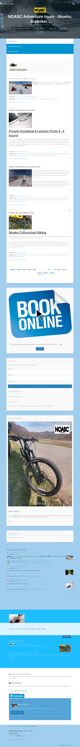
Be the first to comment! (14, 102)
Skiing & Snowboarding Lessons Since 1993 (24, 167)
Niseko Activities (29, 255)
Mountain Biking (20, 255)
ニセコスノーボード (56, 99)
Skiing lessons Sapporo (61, 199)
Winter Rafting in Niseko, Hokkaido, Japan (18, 579)
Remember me (11, 381)
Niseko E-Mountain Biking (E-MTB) (21, 213)
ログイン (59, 2)
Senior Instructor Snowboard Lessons (48, 155)
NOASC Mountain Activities (53, 255)
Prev (19, 268)
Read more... (24, 102)
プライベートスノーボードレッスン (22, 79)
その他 (52, 28)
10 (39, 271)
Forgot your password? (15, 391)
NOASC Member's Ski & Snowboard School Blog (26, 96)
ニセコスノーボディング (45, 99)
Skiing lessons (30, 199)
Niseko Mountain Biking (20, 252)
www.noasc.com (12, 739)
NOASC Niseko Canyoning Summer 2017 (18, 566)
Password (10, 375)
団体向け (64, 28)
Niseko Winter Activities (44, 153)
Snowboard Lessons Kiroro (20, 155)
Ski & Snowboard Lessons (15, 46)
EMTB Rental (21, 256)
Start (13, 268)
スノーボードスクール (33, 99)
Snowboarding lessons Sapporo (16, 201)
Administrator (17, 554)
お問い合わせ (71, 2)
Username (10, 369)
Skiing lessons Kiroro (38, 199)
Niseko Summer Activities (40, 255)
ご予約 (40, 32)
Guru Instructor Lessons (32, 155)
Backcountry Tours (13, 51)
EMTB (61, 255)
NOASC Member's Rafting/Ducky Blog (36, 589)
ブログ (65, 2)
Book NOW (39, 348)
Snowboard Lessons (22, 153)
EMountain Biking (60, 655)
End (52, 271)
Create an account (13, 401)
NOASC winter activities (33, 153)
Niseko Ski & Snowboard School (22, 195)
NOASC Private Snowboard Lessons (22, 110)
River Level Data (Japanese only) (15, 537)
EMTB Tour (15, 256)
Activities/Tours (12, 41)
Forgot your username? (14, 396)
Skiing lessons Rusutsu (50, 199)
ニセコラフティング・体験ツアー (22, 28)
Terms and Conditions (13, 726)
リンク (20, 726)
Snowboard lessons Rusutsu (34, 198)
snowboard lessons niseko (19, 199)
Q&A (23, 726)
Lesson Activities (55, 153)
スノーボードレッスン (22, 99)
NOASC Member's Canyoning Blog (33, 576)
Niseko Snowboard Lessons (21, 151)
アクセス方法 (41, 28)
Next (45, 271)
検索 (26, 726)
